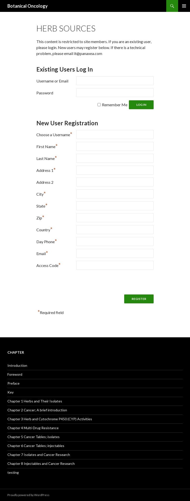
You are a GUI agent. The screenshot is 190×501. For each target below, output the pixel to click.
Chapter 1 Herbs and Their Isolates (34, 401)
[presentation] (74, 282)
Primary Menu (184, 6)
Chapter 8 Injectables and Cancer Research (41, 463)
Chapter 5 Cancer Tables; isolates (33, 437)
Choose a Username (54, 134)
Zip (40, 217)
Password (44, 92)
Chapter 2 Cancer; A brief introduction (37, 410)
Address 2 (44, 182)
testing (13, 472)
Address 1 (46, 169)
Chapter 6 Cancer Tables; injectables (35, 446)
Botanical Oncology (27, 6)
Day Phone (46, 241)
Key (10, 392)
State (42, 205)
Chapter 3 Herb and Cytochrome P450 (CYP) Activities (49, 419)
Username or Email (52, 81)
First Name (47, 146)
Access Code (48, 265)
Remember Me (114, 104)
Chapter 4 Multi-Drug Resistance (33, 428)
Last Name (46, 158)
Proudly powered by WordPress (28, 495)
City (41, 193)
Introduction (17, 365)
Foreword (14, 374)
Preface (13, 383)
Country (44, 229)
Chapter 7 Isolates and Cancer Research (38, 454)
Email (42, 253)
